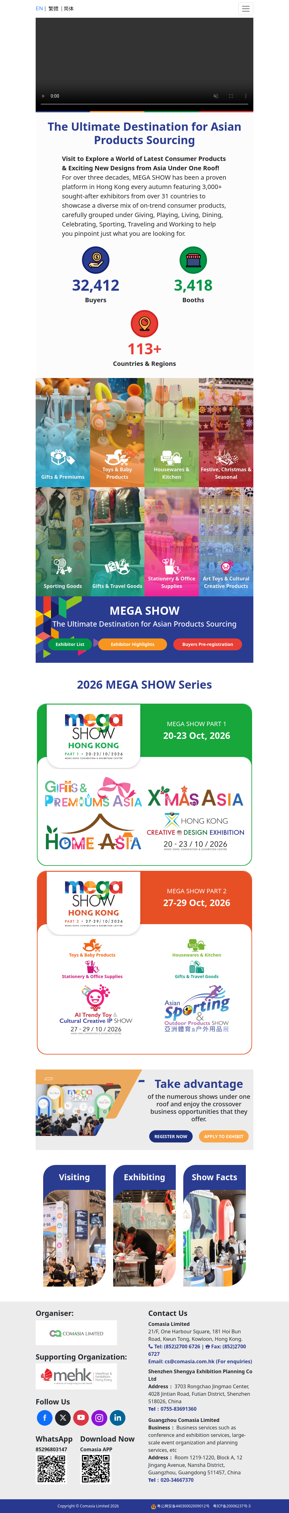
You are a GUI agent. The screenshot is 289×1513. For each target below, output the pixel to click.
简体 (69, 9)
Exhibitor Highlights (132, 644)
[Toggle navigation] (245, 8)
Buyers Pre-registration (207, 644)
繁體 (54, 9)
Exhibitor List (70, 644)
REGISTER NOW (171, 1136)
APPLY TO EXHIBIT (224, 1136)
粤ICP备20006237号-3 (232, 1506)
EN (40, 9)
